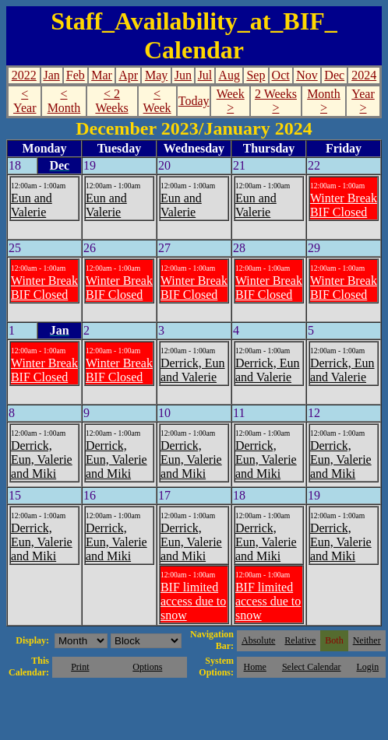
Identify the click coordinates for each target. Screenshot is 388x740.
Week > (231, 100)
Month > (323, 100)
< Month (64, 100)
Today (194, 100)
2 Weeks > (276, 100)
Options (147, 666)
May (156, 75)
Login (367, 666)
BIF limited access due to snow (193, 601)
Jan (51, 75)
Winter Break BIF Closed (343, 205)
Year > (362, 100)
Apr (128, 75)
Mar (101, 75)
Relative (300, 640)
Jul (205, 75)
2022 (24, 75)
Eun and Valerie (31, 205)
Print (80, 666)
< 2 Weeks (111, 100)
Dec (334, 75)
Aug (229, 75)
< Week (157, 100)
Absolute (258, 640)
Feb (75, 75)
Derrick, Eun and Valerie (192, 370)
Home (255, 666)
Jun (183, 75)
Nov (307, 75)
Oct (281, 75)
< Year (24, 100)
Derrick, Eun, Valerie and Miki (41, 459)
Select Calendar (311, 666)
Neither (367, 640)
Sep (255, 75)
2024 (363, 75)
